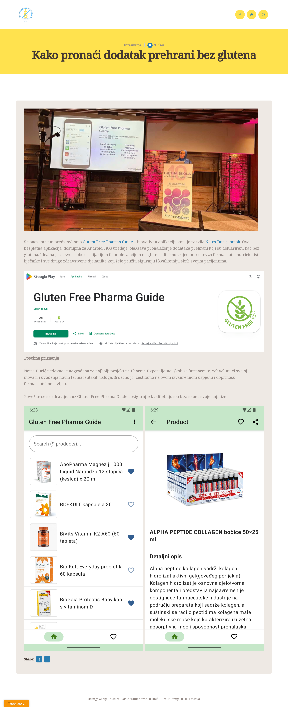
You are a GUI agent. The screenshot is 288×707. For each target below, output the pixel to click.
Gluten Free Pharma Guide (108, 241)
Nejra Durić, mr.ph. (223, 241)
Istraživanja (132, 45)
